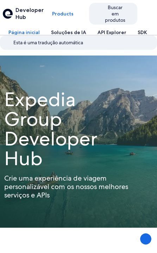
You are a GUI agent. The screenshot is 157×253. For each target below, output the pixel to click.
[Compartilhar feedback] (145, 239)
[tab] (24, 32)
